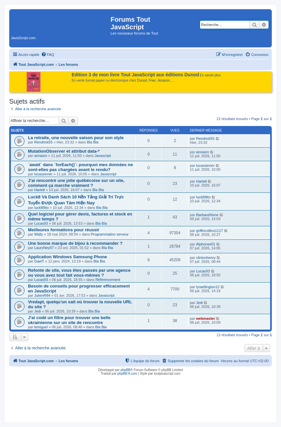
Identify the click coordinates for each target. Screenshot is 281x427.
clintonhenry (206, 258)
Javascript (102, 156)
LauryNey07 (44, 248)
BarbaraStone (207, 215)
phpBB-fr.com (127, 373)
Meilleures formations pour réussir (63, 229)
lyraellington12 (207, 287)
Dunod (142, 80)
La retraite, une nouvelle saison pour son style (76, 137)
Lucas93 (41, 223)
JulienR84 (42, 295)
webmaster (205, 318)
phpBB (125, 370)
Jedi (37, 311)
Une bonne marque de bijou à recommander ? (75, 243)
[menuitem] (47, 55)
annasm (40, 156)
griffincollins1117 (209, 231)
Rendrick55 (43, 142)
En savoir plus (210, 75)
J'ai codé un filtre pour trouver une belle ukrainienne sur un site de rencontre (69, 320)
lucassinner (43, 174)
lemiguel (41, 327)
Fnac (152, 80)
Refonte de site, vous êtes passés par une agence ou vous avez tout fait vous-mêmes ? (79, 273)
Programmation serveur (110, 234)
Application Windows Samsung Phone (67, 256)
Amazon (164, 80)
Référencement (107, 280)
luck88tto (41, 208)
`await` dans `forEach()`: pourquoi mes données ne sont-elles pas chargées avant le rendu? (80, 167)
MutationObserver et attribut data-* (64, 151)
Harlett (39, 190)
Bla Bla (92, 142)
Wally (38, 234)
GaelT (39, 261)
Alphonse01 (205, 244)
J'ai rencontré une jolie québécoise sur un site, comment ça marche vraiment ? (76, 183)
